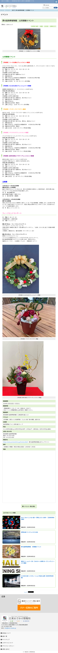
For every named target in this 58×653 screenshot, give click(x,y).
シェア (26, 592)
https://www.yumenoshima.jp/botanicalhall (15, 442)
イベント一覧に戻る (28, 506)
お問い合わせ (5, 649)
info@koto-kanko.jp (10, 628)
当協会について (6, 633)
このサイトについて (7, 643)
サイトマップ (5, 639)
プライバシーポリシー (7, 646)
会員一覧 (4, 636)
